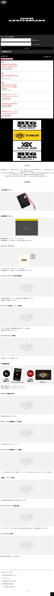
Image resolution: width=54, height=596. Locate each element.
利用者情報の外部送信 (8, 583)
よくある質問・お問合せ (8, 586)
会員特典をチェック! (6, 51)
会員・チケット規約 (7, 572)
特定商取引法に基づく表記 (9, 580)
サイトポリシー (6, 578)
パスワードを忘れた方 (36, 44)
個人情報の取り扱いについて (9, 575)
